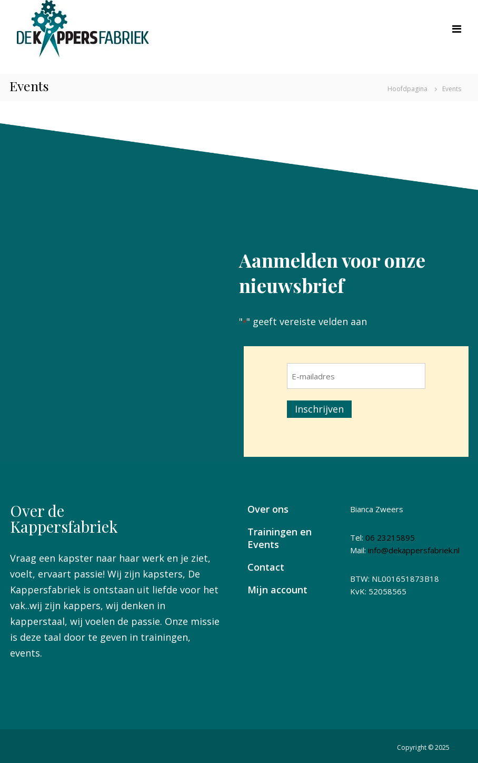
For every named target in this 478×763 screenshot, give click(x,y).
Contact (265, 567)
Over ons (267, 509)
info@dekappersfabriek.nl (414, 550)
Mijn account (277, 589)
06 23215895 (390, 537)
